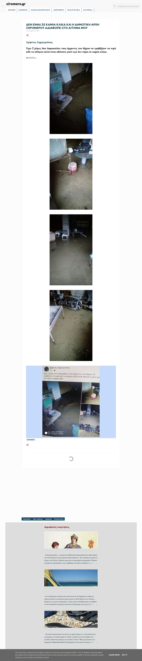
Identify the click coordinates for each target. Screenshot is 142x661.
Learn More (114, 655)
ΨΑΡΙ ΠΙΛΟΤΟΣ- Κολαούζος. (54, 630)
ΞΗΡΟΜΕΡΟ (58, 10)
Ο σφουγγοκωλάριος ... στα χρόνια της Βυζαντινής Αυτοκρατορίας (68, 550)
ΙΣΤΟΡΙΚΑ (87, 10)
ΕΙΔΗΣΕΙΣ (23, 10)
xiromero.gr (16, 4)
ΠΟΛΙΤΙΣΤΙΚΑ (73, 10)
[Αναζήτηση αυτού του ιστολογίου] (128, 6)
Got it (124, 655)
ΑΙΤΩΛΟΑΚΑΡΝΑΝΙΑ (40, 10)
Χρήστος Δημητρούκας (39, 42)
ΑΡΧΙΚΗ (11, 10)
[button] (27, 35)
